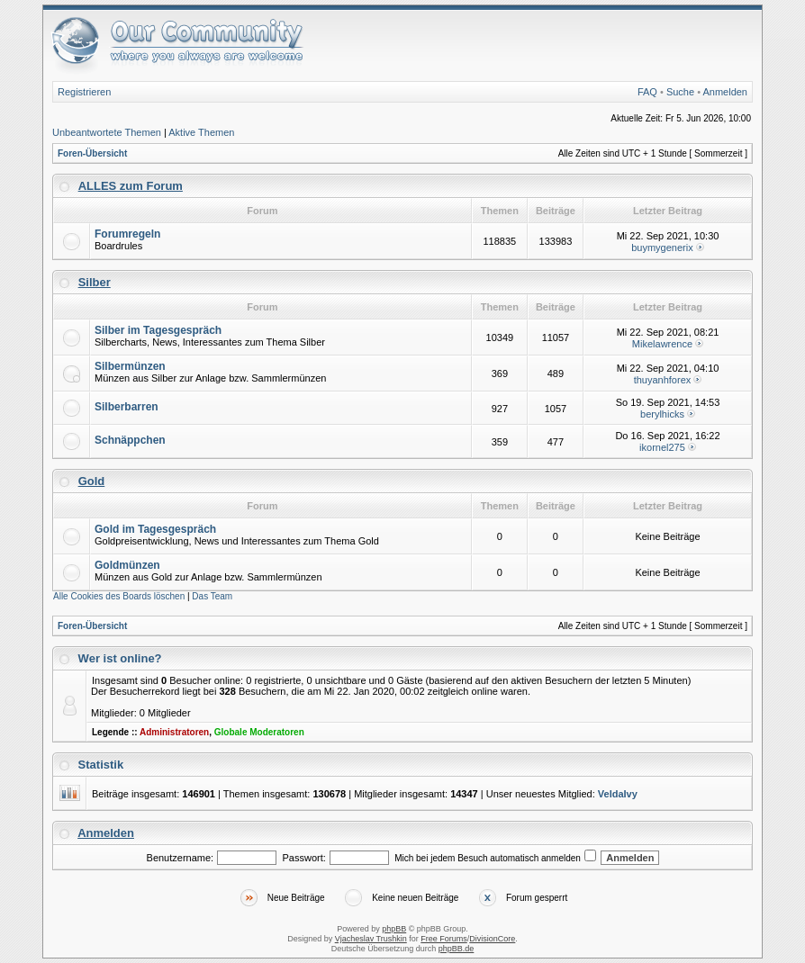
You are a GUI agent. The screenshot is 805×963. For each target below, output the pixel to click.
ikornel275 (662, 447)
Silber (94, 282)
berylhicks (662, 414)
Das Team (212, 596)
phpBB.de (457, 948)
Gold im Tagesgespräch (155, 529)
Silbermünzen (130, 366)
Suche (680, 91)
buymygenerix (661, 247)
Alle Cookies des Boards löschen (119, 596)
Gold (91, 481)
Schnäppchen (130, 440)
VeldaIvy (618, 793)
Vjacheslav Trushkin (371, 938)
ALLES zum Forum (130, 186)
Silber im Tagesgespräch (158, 330)
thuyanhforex (663, 379)
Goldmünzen (127, 565)
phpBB (394, 928)
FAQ (647, 91)
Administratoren (174, 732)
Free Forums (444, 938)
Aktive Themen (201, 132)
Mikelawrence (662, 343)
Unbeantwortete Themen (106, 132)
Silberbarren (126, 406)
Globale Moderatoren (259, 732)
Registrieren (84, 91)
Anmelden (724, 91)
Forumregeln (127, 234)
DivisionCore (492, 938)
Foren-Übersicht (92, 153)
